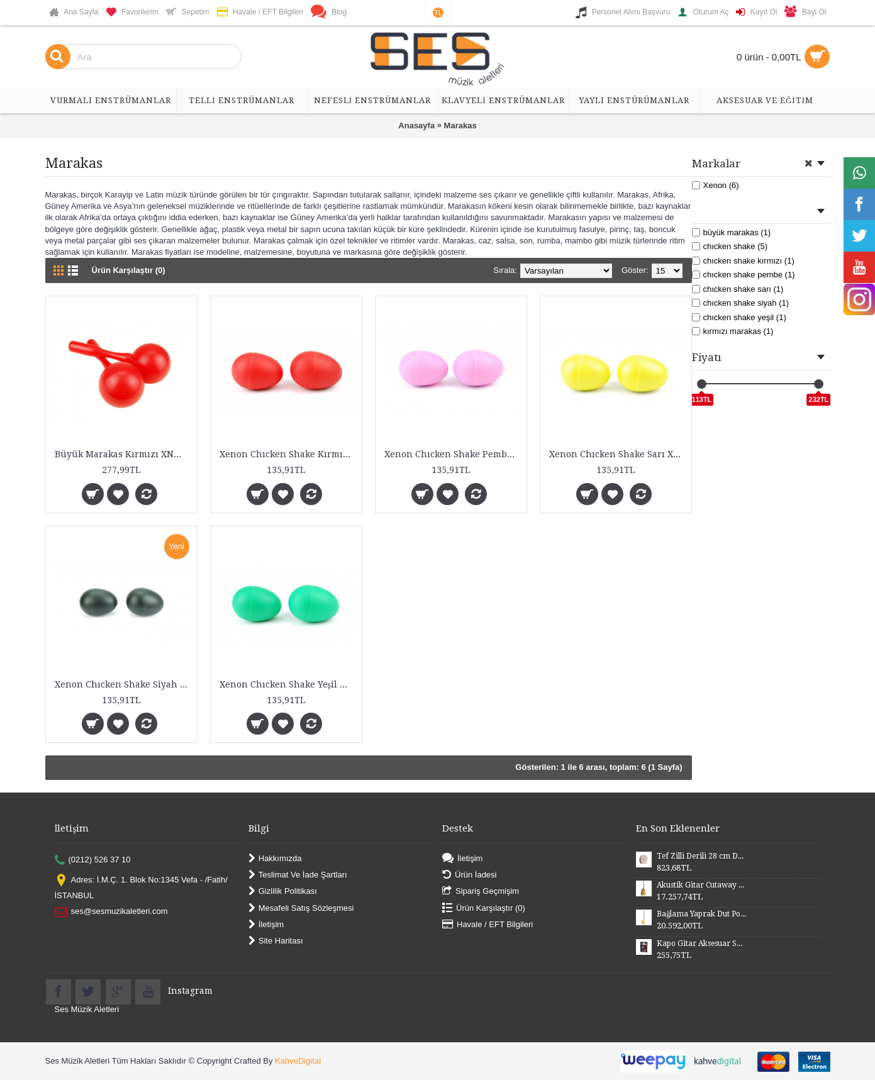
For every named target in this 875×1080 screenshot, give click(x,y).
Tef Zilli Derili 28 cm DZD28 (701, 856)
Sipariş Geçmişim (480, 891)
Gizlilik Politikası (282, 891)
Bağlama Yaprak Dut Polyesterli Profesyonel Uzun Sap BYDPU (701, 914)
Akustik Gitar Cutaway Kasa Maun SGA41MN (701, 885)
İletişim (266, 925)
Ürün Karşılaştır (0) (128, 270)
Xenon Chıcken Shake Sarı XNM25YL (618, 454)
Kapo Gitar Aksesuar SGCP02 (701, 943)
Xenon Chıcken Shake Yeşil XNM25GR (288, 684)
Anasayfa (416, 125)
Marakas (460, 125)
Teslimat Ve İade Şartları (297, 875)
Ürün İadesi (469, 875)
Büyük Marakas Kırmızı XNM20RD (123, 454)
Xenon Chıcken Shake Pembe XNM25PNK (453, 454)
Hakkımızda (275, 858)
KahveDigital (298, 1061)
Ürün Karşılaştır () (483, 908)
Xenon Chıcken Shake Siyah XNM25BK (123, 684)
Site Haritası (275, 941)
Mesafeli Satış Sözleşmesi (301, 908)
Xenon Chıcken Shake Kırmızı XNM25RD (288, 454)
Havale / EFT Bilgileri (487, 925)
